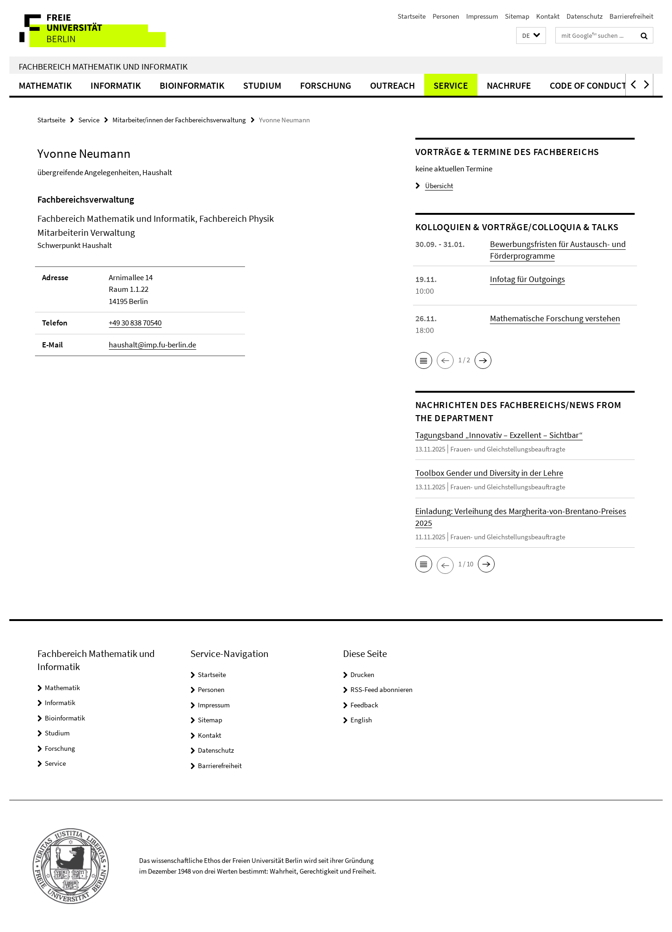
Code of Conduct (588, 85)
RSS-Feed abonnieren (381, 689)
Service (451, 85)
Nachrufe (509, 85)
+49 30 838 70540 (135, 323)
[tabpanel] (208, 279)
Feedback (364, 704)
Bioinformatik (192, 85)
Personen (446, 16)
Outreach (392, 85)
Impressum (482, 16)
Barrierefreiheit (631, 16)
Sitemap (517, 16)
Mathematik (45, 85)
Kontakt (548, 16)
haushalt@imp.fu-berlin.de (152, 344)
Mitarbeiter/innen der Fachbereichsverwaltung (179, 119)
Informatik (116, 85)
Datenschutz (584, 16)
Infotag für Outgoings (527, 279)
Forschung (325, 85)
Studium (262, 85)
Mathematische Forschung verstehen (555, 318)
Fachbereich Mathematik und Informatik (103, 66)
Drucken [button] (362, 674)
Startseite (412, 16)
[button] (531, 35)
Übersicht (434, 185)
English (361, 719)
